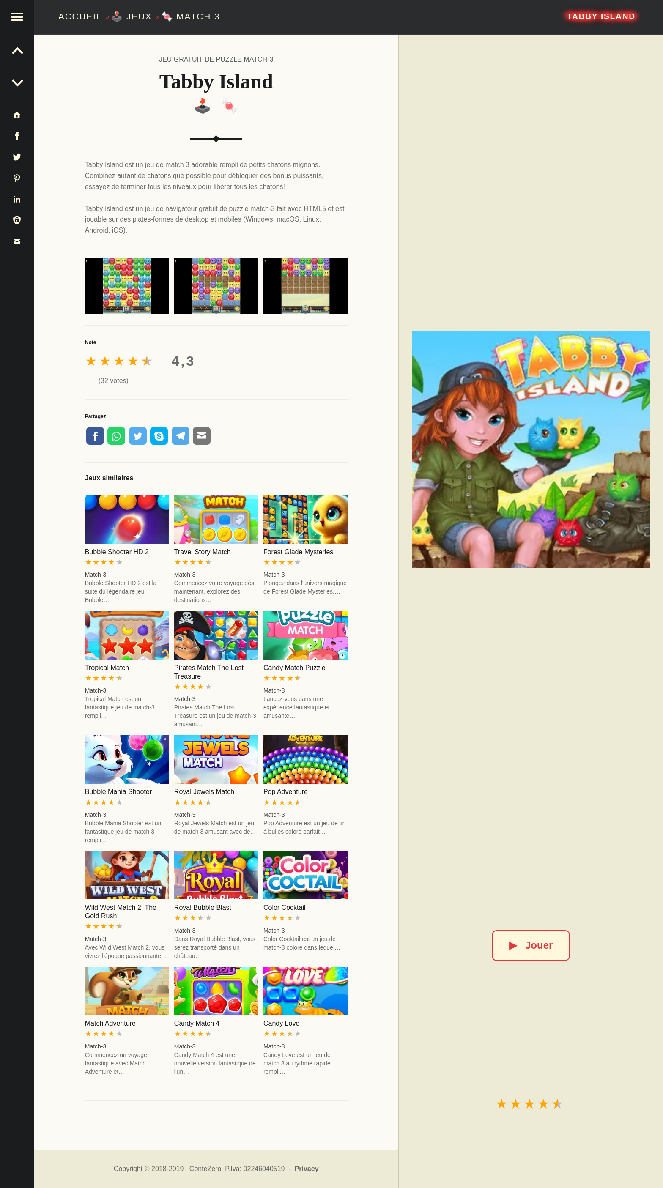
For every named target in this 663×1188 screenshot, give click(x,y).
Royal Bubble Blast (202, 907)
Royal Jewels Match (204, 791)
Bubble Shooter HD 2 (117, 552)
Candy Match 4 (197, 1023)
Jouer (531, 945)
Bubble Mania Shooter (118, 791)
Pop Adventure (285, 791)
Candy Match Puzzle (294, 667)
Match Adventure (110, 1023)
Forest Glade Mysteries (298, 552)
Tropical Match (107, 667)
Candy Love (281, 1023)
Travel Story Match (202, 552)
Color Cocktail (284, 907)
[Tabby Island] (531, 449)
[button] (17, 17)
